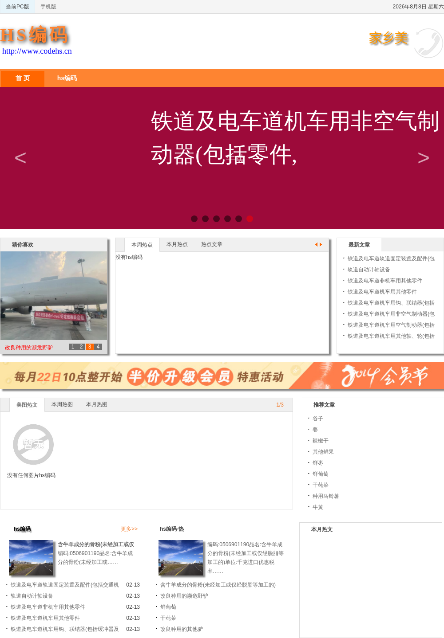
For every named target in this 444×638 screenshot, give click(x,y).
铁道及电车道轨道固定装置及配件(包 (391, 258)
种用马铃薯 (326, 496)
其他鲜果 (323, 452)
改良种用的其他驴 (181, 629)
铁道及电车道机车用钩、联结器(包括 (391, 303)
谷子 (318, 418)
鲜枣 (318, 463)
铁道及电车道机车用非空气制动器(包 (391, 314)
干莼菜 (321, 485)
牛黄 (318, 507)
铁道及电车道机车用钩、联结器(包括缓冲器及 (65, 629)
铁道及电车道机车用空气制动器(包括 (391, 325)
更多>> (129, 529)
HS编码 (35, 35)
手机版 (48, 7)
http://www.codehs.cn (37, 51)
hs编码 (67, 78)
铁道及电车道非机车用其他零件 (385, 281)
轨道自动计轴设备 (369, 269)
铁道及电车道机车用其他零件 (382, 292)
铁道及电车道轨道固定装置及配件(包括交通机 (65, 585)
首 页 (23, 78)
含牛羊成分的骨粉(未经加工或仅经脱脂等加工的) (218, 585)
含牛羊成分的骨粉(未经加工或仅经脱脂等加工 (112, 544)
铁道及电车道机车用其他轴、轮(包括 (391, 336)
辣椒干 (321, 441)
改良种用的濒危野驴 (29, 347)
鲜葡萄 (321, 474)
